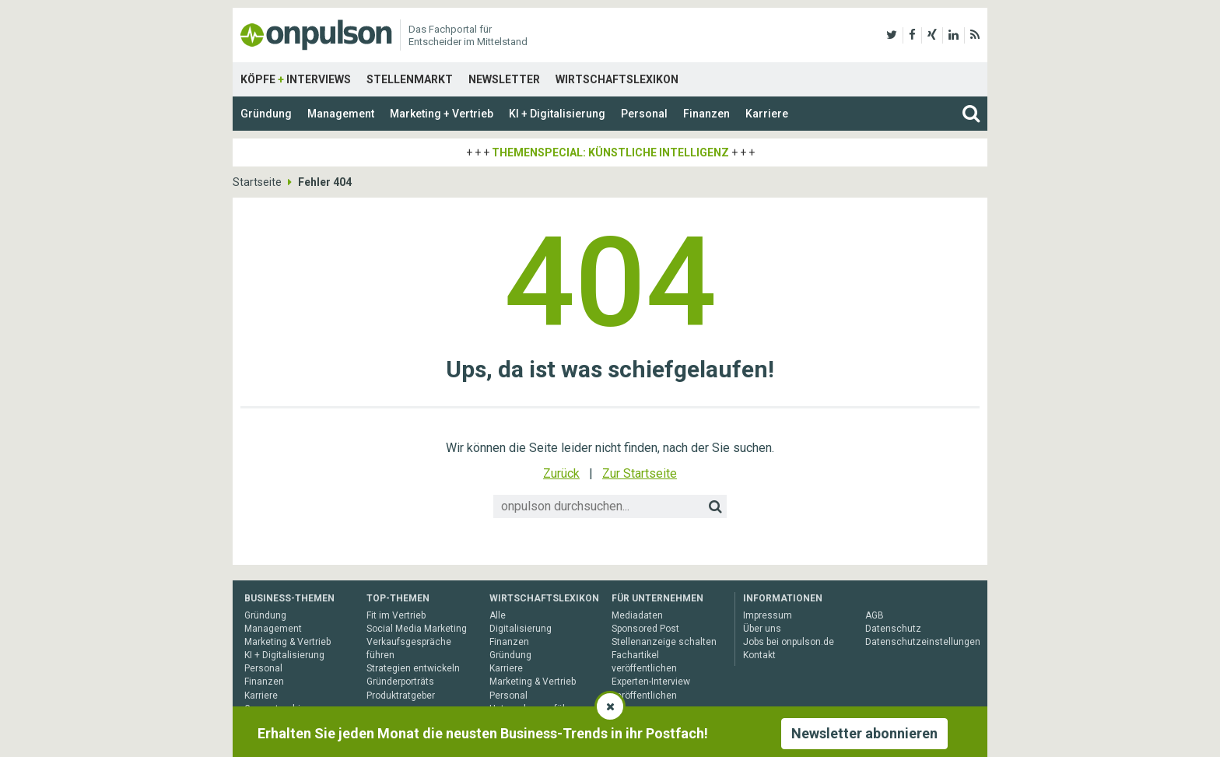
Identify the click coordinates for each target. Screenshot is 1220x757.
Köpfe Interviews (295, 79)
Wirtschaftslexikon (617, 79)
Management (340, 113)
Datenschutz (893, 628)
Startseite (257, 182)
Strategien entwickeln (413, 668)
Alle (497, 615)
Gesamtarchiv (274, 708)
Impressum (767, 615)
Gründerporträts (400, 681)
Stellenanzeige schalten (664, 641)
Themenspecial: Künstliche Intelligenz (610, 152)
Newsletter (504, 79)
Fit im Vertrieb (396, 615)
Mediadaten (637, 615)
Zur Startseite (639, 473)
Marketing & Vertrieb (287, 641)
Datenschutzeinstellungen (922, 641)
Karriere (766, 113)
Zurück (561, 473)
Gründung (266, 113)
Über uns (762, 628)
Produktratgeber (400, 695)
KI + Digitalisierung (557, 113)
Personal (644, 113)
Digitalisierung (520, 628)
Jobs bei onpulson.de (788, 641)
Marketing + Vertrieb (441, 113)
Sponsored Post (645, 628)
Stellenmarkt (409, 79)
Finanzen (706, 113)
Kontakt (759, 655)
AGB (874, 615)
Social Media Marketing (416, 628)
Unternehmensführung (538, 708)
